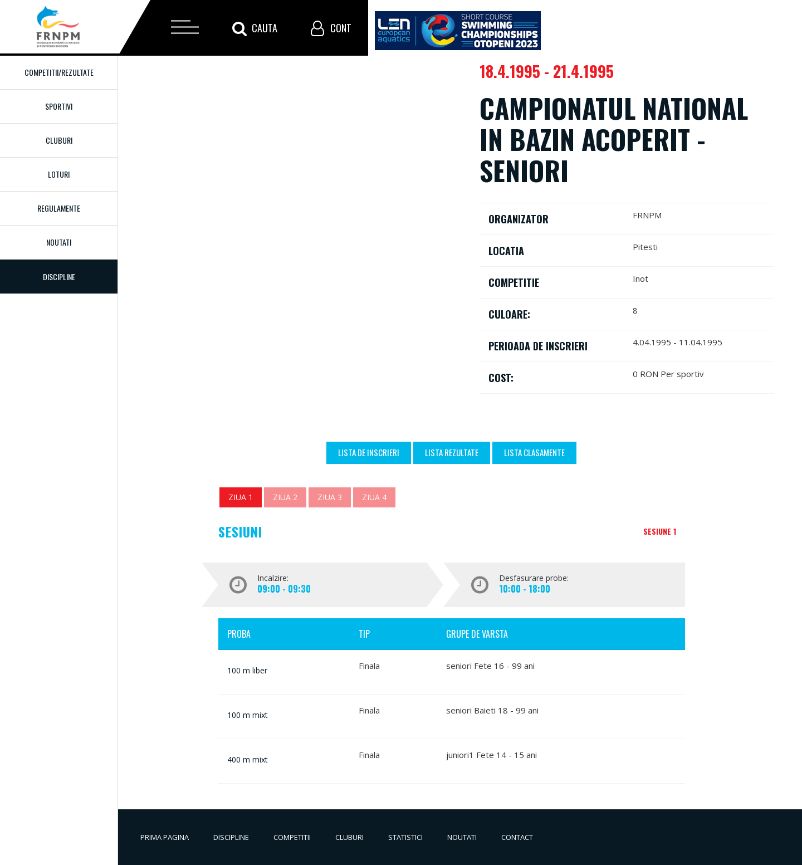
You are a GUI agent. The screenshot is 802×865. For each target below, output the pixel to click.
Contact (517, 837)
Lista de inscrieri (368, 452)
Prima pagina (164, 837)
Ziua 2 (285, 497)
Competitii (292, 837)
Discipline (231, 837)
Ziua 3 (329, 497)
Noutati (58, 242)
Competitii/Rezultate (59, 72)
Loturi (59, 174)
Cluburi (59, 140)
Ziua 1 (240, 497)
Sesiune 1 (659, 531)
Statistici (405, 837)
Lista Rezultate (451, 452)
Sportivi (58, 106)
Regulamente (58, 208)
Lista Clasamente (534, 452)
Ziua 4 (374, 497)
